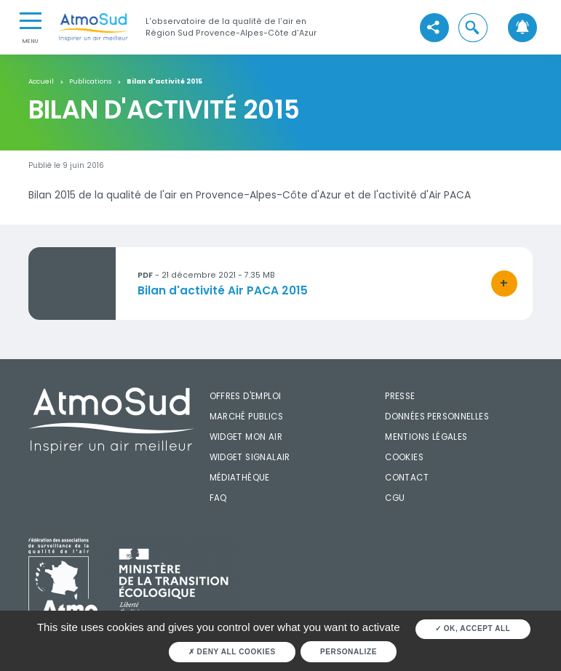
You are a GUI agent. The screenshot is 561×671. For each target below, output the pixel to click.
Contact (407, 477)
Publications (90, 81)
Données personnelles (437, 416)
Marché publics (246, 416)
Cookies (404, 457)
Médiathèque (240, 477)
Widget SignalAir (250, 457)
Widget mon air (246, 437)
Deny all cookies (232, 652)
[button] (473, 28)
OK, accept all (473, 628)
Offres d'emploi (246, 396)
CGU (395, 498)
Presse (400, 396)
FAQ (218, 498)
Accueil (41, 81)
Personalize (348, 652)
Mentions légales (426, 437)
